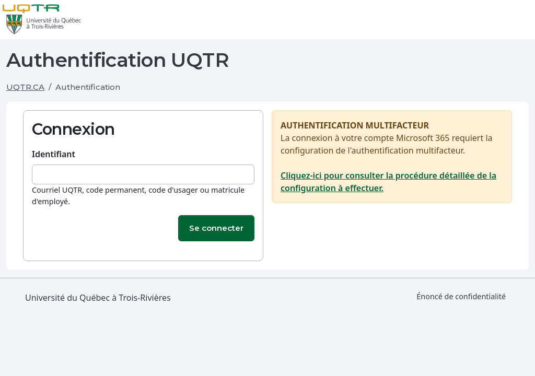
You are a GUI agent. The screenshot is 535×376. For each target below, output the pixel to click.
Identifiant (53, 154)
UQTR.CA (25, 87)
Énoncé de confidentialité (461, 296)
